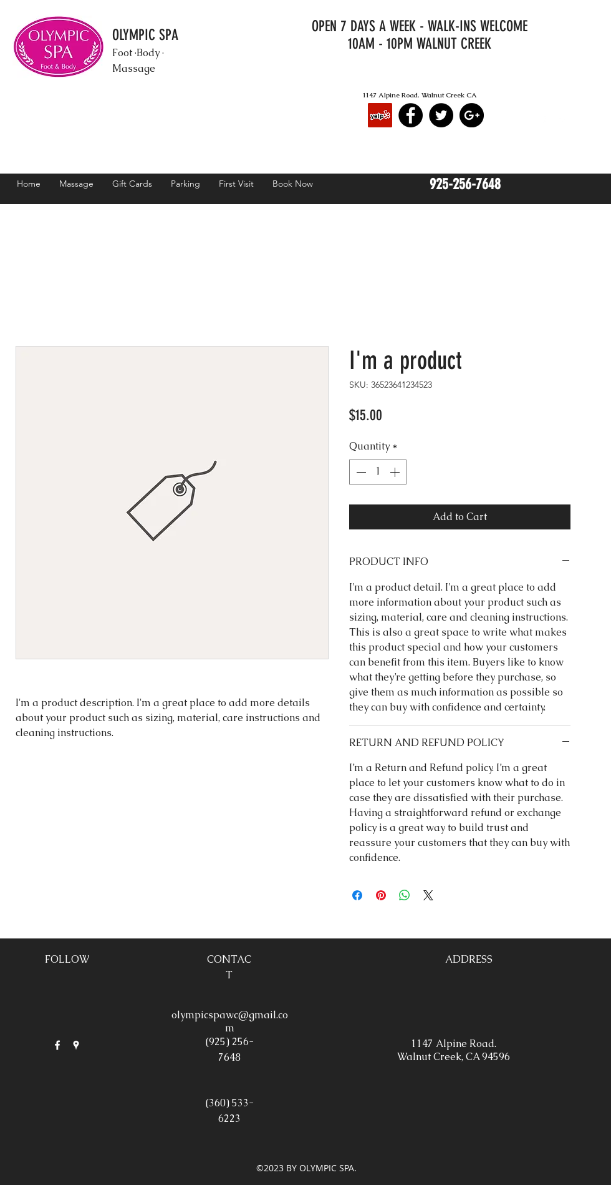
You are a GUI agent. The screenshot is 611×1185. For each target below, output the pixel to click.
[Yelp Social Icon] (380, 115)
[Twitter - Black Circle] (441, 115)
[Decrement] (359, 472)
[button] (592, 119)
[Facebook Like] (545, 80)
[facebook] (543, 121)
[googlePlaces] (562, 121)
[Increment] (396, 472)
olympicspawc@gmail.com (229, 1021)
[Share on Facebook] (357, 895)
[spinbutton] (377, 472)
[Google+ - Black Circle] (471, 115)
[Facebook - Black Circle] (410, 115)
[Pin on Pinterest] (380, 895)
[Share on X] (428, 895)
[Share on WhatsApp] (404, 895)
